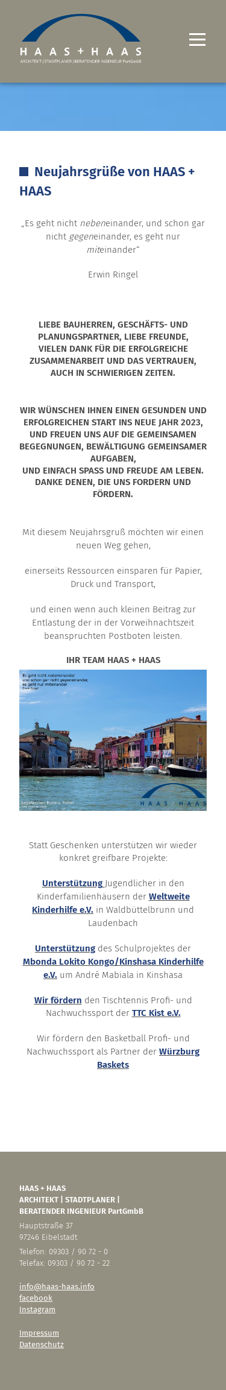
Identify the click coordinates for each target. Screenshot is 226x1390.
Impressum (39, 1333)
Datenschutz (41, 1344)
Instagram (37, 1309)
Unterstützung (72, 883)
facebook (35, 1298)
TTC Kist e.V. (156, 1013)
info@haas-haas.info (57, 1286)
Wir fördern (58, 1000)
